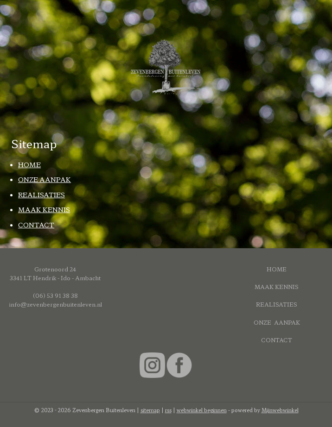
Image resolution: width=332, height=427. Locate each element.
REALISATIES (41, 194)
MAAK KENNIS (44, 209)
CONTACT (36, 224)
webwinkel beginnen (202, 410)
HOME (29, 164)
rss (168, 410)
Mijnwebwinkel (280, 410)
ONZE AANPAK (44, 179)
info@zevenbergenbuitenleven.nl (55, 304)
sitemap (150, 410)
